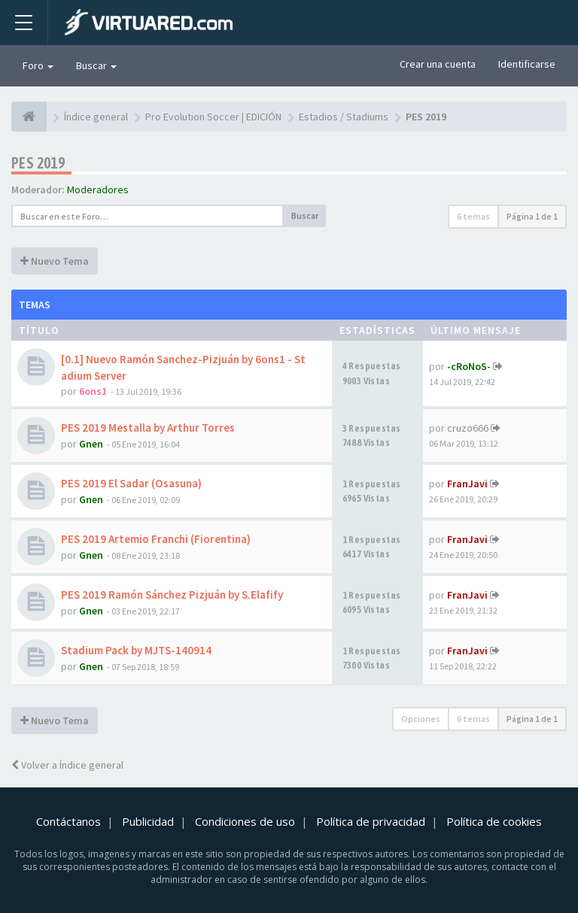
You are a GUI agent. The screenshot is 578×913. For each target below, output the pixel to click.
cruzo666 (467, 428)
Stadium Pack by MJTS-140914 (136, 650)
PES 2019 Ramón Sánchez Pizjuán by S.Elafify (172, 594)
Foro (38, 65)
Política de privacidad (370, 821)
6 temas (473, 216)
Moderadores (98, 189)
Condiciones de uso (245, 821)
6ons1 (93, 391)
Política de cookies (494, 821)
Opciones (420, 718)
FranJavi (467, 483)
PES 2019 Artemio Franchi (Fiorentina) (156, 539)
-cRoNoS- (469, 366)
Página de (532, 216)
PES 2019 (38, 162)
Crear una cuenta (438, 64)
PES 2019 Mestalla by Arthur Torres (148, 427)
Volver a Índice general (67, 765)
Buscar (96, 65)
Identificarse (526, 64)
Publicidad (148, 821)
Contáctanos (68, 821)
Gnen (91, 443)
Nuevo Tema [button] (54, 261)
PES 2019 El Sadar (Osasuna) (131, 483)
